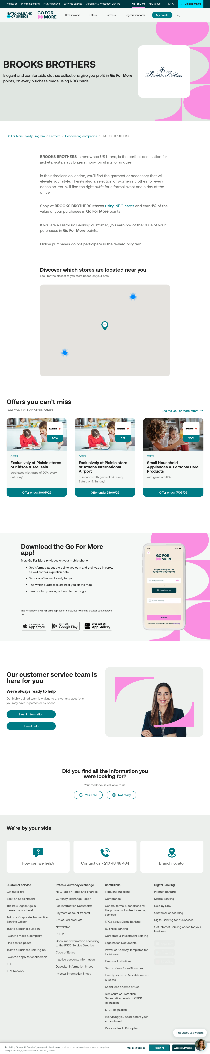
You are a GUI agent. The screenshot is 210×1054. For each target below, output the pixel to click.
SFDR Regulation (116, 1009)
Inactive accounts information (75, 959)
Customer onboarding (168, 912)
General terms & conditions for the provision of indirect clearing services (126, 910)
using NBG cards (119, 205)
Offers (93, 15)
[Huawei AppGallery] (99, 623)
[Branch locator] (171, 857)
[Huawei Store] (166, 961)
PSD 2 (60, 933)
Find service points (19, 942)
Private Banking (51, 3)
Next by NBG (162, 905)
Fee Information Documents (74, 905)
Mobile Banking (164, 898)
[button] (104, 325)
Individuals (12, 3)
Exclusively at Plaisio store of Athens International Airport (103, 467)
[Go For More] (46, 15)
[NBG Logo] (19, 15)
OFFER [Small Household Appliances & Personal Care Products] (151, 456)
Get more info (15, 891)
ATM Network (15, 970)
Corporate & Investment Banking (103, 3)
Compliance (113, 898)
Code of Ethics (65, 952)
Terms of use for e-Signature (124, 968)
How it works (72, 15)
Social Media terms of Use (122, 986)
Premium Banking (30, 3)
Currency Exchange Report (73, 898)
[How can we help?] (38, 857)
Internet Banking (165, 891)
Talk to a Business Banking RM (26, 949)
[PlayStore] (166, 952)
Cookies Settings (136, 1048)
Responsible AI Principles (121, 1028)
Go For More (138, 3)
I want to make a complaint (24, 935)
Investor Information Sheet (73, 973)
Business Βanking (116, 928)
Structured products (69, 919)
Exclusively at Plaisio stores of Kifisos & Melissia (35, 465)
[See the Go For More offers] (182, 410)
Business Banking (73, 3)
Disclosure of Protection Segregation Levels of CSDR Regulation (123, 998)
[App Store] (35, 623)
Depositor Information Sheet (74, 966)
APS (9, 963)
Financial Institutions (118, 961)
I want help (31, 726)
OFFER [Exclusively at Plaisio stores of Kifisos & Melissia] (14, 456)
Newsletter (63, 926)
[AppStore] (166, 943)
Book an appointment (21, 898)
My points (162, 15)
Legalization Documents (120, 942)
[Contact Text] (105, 857)
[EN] (171, 4)
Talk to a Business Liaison (23, 928)
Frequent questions (117, 891)
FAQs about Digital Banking (123, 921)
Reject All (159, 1048)
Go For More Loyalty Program (26, 136)
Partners (111, 15)
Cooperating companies (81, 136)
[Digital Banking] (190, 4)
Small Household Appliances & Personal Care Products (173, 467)
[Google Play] (66, 623)
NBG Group (154, 3)
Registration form (135, 15)
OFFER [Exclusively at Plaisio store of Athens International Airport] (82, 456)
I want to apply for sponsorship (27, 956)
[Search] (178, 15)
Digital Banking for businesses (173, 919)
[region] (105, 1048)
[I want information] (31, 714)
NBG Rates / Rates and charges (77, 891)
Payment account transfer (73, 912)
